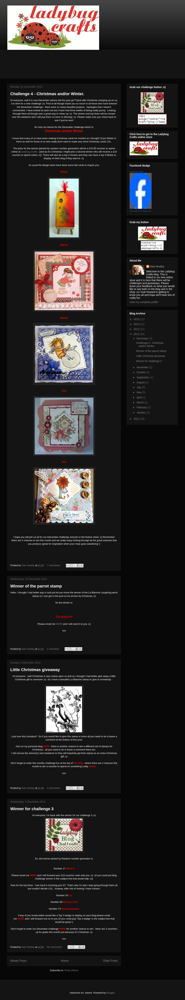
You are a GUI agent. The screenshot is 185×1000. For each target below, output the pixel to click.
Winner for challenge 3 (32, 809)
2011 (137, 420)
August (141, 384)
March (140, 404)
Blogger (110, 992)
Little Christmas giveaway (35, 669)
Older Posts (110, 960)
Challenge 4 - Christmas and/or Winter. (47, 94)
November (143, 369)
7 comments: (54, 565)
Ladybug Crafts (29, 151)
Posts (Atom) (71, 970)
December (143, 340)
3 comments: (54, 788)
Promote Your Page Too (140, 211)
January (141, 414)
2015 (137, 320)
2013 (137, 330)
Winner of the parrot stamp (36, 586)
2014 (137, 325)
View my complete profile (144, 303)
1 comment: (53, 649)
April (139, 399)
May (139, 394)
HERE (59, 624)
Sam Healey (157, 268)
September (143, 379)
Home (65, 960)
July (139, 389)
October (141, 373)
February (142, 409)
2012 (137, 335)
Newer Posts (18, 960)
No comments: (55, 947)
